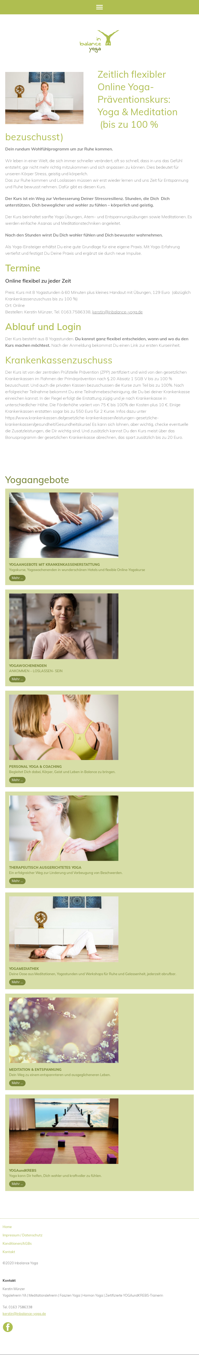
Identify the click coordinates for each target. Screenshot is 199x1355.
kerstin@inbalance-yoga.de (117, 311)
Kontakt (9, 1252)
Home (7, 1227)
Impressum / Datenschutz (23, 1235)
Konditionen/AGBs (17, 1243)
